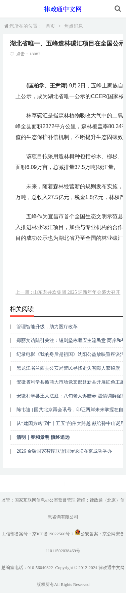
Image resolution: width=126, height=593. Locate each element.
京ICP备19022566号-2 (52, 533)
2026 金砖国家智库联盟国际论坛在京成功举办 (64, 451)
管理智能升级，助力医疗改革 (47, 326)
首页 (50, 26)
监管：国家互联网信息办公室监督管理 (38, 500)
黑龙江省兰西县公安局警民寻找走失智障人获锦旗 (68, 368)
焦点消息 (73, 26)
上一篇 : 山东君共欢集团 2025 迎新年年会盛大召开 (67, 292)
